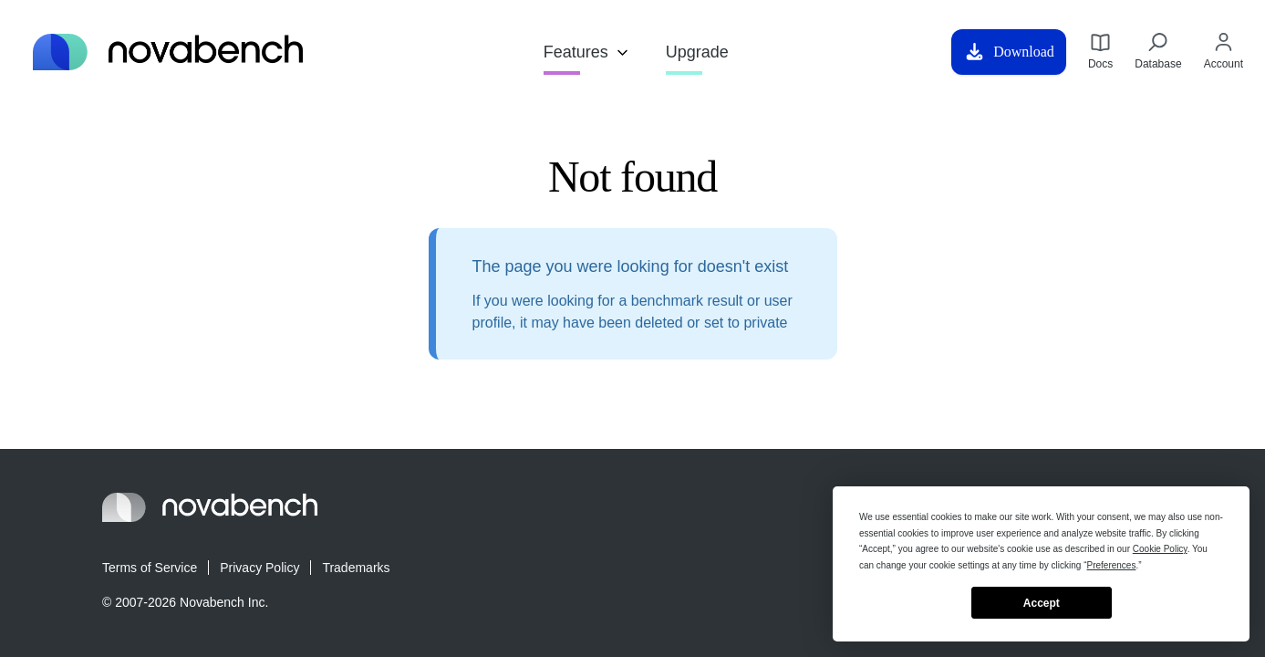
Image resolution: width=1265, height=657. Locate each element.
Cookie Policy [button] (1160, 549)
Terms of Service (149, 567)
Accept (1041, 603)
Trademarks (355, 567)
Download (1008, 52)
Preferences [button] (1111, 565)
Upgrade (697, 52)
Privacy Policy (259, 567)
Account (1223, 51)
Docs (1100, 51)
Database (1158, 51)
